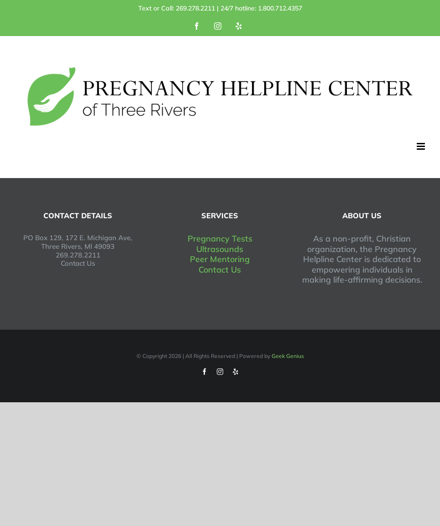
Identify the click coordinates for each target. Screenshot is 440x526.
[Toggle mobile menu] (421, 146)
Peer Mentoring (220, 259)
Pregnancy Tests (220, 238)
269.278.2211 (195, 8)
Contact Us (220, 269)
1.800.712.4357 (280, 8)
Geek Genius (288, 355)
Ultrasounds (219, 249)
